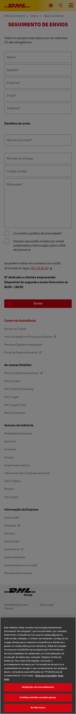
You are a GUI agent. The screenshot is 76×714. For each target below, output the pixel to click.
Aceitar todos (38, 707)
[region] (38, 665)
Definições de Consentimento (38, 687)
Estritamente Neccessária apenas (38, 697)
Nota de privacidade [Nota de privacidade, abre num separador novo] (46, 675)
